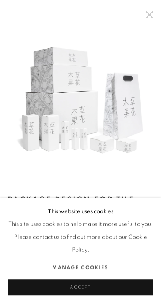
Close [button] (147, 17)
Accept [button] (80, 287)
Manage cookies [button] (80, 267)
